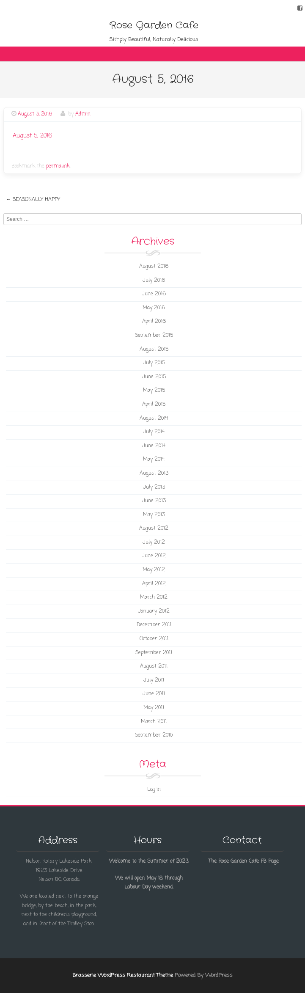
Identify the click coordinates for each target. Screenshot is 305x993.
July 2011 (153, 680)
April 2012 (154, 584)
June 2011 (154, 694)
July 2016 (154, 280)
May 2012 (154, 570)
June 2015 (154, 377)
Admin (83, 114)
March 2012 (154, 597)
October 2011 (154, 639)
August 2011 (154, 666)
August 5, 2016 (32, 136)
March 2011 (154, 722)
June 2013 (154, 501)
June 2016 (154, 294)
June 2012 (154, 556)
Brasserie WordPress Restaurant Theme (122, 975)
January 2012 (154, 611)
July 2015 (154, 363)
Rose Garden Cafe (154, 25)
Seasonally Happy (33, 200)
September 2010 (154, 735)
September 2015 (154, 335)
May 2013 (154, 515)
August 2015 (154, 349)
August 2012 (153, 528)
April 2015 (153, 404)
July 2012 (154, 542)
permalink (58, 166)
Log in (154, 789)
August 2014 (154, 418)
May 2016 (154, 308)
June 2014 (153, 446)
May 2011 (153, 708)
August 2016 (153, 266)
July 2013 (154, 487)
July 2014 (154, 432)
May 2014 (154, 459)
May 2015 (154, 390)
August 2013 (154, 473)
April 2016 (154, 321)
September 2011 (153, 653)
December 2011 (154, 625)
